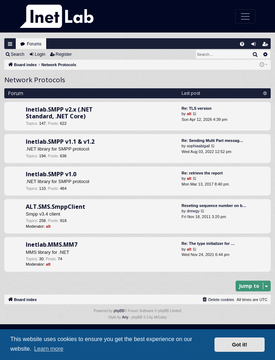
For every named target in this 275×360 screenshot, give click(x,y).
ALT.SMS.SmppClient (55, 207)
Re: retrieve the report (202, 173)
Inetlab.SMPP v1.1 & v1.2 (60, 142)
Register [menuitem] (267, 45)
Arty (125, 317)
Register (64, 54)
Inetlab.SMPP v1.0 (51, 174)
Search (17, 54)
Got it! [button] (239, 344)
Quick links (10, 44)
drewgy (193, 211)
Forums (34, 43)
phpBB (119, 311)
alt (189, 114)
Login (40, 54)
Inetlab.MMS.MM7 (51, 244)
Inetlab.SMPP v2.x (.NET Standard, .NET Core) (59, 112)
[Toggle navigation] (245, 16)
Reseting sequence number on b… (214, 205)
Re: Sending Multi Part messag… (212, 140)
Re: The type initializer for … (208, 243)
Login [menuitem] (255, 45)
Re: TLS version (197, 108)
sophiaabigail (198, 146)
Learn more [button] (48, 349)
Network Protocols (34, 79)
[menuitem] (242, 44)
